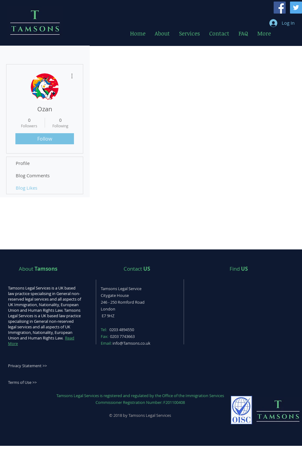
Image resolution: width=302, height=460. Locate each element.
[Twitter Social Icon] (296, 8)
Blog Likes (26, 188)
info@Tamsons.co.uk (131, 343)
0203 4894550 (121, 329)
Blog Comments (33, 175)
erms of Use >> (23, 382)
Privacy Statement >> (27, 365)
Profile (23, 163)
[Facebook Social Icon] (280, 8)
